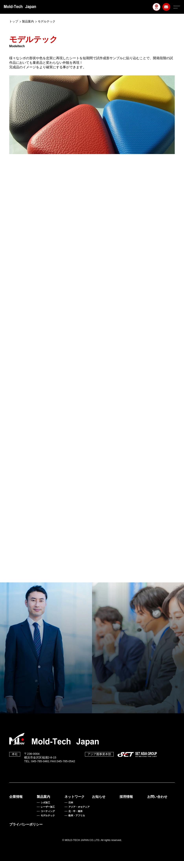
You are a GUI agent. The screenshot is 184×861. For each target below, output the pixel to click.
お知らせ (98, 797)
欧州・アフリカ (76, 815)
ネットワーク (74, 797)
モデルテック (48, 815)
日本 (70, 802)
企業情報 (16, 797)
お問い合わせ (157, 797)
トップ (13, 21)
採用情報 (126, 797)
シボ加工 (45, 802)
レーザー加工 (48, 807)
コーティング (48, 811)
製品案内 (28, 21)
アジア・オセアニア (79, 807)
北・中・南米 (75, 811)
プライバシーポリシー (26, 824)
